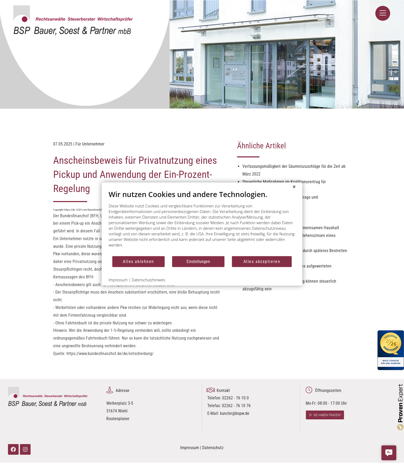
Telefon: (214, 397)
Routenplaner (117, 418)
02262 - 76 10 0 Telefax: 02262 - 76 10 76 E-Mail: (229, 405)
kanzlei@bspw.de (234, 413)
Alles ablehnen (138, 261)
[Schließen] (294, 187)
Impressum (189, 447)
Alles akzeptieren (261, 261)
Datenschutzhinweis (148, 279)
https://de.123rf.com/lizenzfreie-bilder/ (85, 209)
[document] (202, 223)
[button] (388, 452)
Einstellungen (198, 261)
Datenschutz (213, 447)
